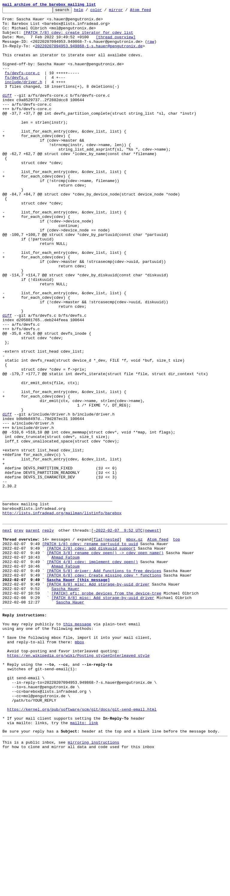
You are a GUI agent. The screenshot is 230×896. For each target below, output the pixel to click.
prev (18, 633)
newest (152, 633)
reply (48, 633)
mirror (125, 11)
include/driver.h (23, 97)
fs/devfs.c (16, 91)
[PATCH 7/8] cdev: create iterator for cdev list (78, 37)
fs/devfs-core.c (22, 86)
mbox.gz (134, 644)
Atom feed (149, 11)
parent (33, 633)
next (7, 633)
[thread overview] (116, 43)
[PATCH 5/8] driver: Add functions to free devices (104, 682)
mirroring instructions (93, 884)
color (105, 11)
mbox (79, 765)
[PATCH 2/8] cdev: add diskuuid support (91, 655)
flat (98, 644)
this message (77, 744)
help (88, 11)
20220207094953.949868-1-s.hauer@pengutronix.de (89, 54)
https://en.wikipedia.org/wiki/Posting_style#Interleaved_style (78, 782)
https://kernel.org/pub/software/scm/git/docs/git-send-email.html (82, 846)
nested (112, 644)
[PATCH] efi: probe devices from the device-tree (106, 709)
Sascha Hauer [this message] (78, 692)
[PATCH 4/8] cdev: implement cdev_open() (92, 671)
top (176, 644)
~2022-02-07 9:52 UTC (118, 633)
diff (7, 113)
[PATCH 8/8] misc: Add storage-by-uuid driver (98, 698)
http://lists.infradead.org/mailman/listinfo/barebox (62, 614)
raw (150, 48)
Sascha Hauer (66, 703)
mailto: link (84, 862)
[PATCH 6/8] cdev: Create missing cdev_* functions (104, 687)
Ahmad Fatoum (66, 665)
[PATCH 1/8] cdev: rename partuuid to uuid (90, 649)
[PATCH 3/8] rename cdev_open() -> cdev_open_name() (105, 660)
